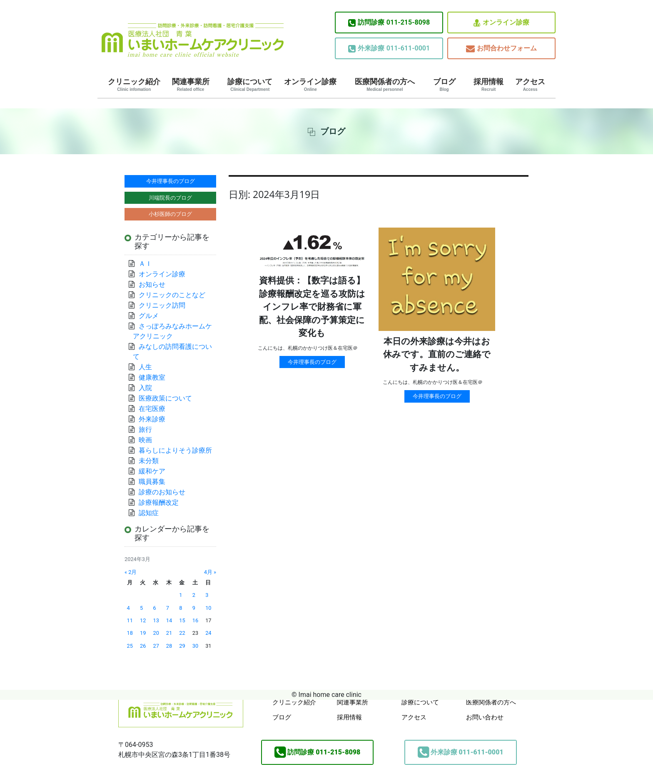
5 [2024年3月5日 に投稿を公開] (141, 608)
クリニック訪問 (162, 305)
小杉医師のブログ (170, 214)
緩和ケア (155, 471)
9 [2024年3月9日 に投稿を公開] (193, 608)
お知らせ (152, 284)
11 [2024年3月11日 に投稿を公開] (130, 620)
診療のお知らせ (162, 492)
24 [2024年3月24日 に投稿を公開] (208, 633)
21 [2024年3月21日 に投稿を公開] (169, 633)
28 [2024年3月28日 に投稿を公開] (169, 646)
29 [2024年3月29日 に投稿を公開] (182, 646)
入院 (145, 388)
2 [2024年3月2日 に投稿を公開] (193, 595)
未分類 (149, 461)
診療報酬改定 (159, 502)
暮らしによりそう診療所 (175, 450)
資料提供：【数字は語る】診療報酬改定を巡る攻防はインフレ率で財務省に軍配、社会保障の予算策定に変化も (312, 307)
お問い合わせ (484, 717)
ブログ (444, 85)
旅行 (145, 429)
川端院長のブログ (170, 198)
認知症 (149, 513)
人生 (145, 367)
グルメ (149, 316)
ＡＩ (145, 264)
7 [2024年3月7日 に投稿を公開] (167, 608)
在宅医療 (152, 409)
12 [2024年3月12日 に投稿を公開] (143, 620)
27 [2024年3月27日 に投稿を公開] (156, 646)
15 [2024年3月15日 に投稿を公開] (182, 620)
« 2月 (131, 572)
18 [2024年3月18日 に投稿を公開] (130, 633)
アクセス (530, 85)
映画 (145, 440)
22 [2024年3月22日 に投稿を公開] (182, 633)
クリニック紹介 (134, 85)
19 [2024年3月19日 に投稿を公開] (143, 633)
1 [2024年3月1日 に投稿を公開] (180, 595)
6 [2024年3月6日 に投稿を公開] (154, 608)
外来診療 (152, 419)
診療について (249, 85)
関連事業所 (190, 85)
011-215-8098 (389, 23)
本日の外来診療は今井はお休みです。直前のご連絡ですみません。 (437, 354)
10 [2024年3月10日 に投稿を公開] (208, 608)
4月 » (210, 572)
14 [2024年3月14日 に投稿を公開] (169, 620)
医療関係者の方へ (385, 85)
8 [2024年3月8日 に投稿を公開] (180, 608)
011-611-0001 (389, 48)
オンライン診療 (501, 22)
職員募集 (152, 482)
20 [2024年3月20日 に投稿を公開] (156, 633)
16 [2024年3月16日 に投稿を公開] (195, 620)
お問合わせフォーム (501, 48)
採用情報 (488, 85)
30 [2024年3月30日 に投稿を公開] (195, 646)
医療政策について (165, 398)
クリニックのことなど (172, 295)
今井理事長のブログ (312, 362)
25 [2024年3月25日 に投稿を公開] (130, 646)
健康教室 (152, 377)
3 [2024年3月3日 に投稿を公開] (206, 595)
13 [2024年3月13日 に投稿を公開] (156, 620)
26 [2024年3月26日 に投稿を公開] (143, 646)
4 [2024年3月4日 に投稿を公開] (128, 608)
